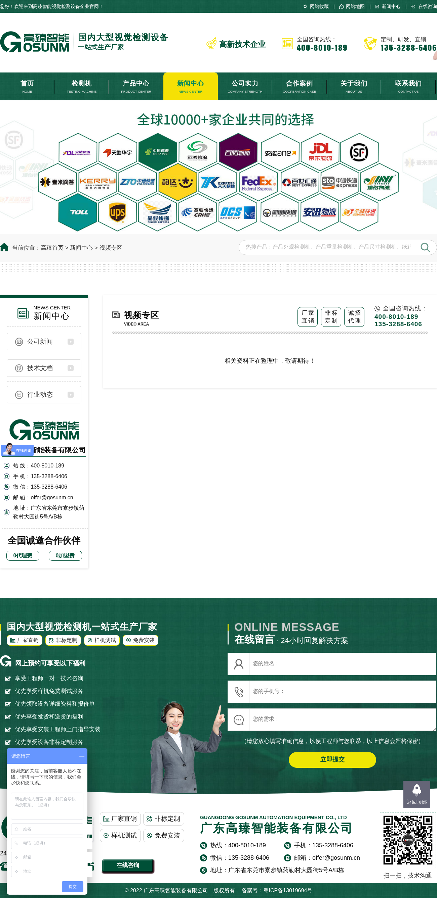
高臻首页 (52, 248)
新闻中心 (391, 6)
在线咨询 (427, 6)
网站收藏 (319, 6)
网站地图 (355, 6)
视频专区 (111, 248)
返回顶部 (417, 802)
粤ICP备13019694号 (287, 890)
